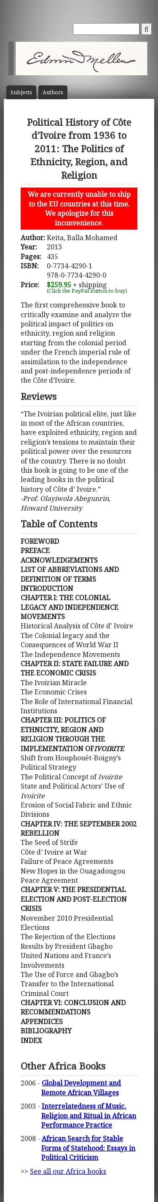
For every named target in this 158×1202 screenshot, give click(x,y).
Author (53, 92)
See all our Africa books (68, 1171)
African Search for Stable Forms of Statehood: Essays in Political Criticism (88, 1148)
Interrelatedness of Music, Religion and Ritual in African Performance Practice (88, 1115)
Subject (21, 92)
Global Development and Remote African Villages (81, 1087)
